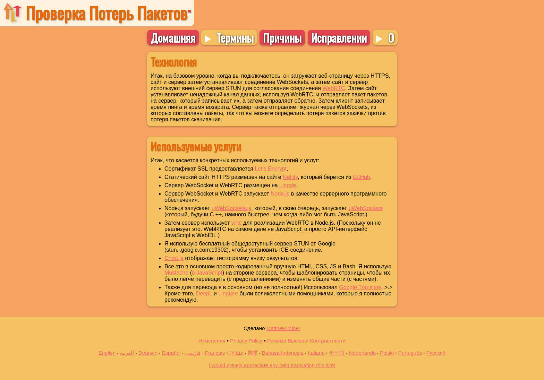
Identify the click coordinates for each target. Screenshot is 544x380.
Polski (387, 353)
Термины (235, 37)
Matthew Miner (283, 328)
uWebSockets (366, 208)
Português (410, 353)
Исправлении (339, 37)
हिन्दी (252, 353)
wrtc (236, 223)
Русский (436, 353)
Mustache (176, 273)
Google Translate (360, 287)
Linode (287, 185)
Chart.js (174, 258)
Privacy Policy (246, 341)
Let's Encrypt (271, 169)
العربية (127, 353)
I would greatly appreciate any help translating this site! (272, 365)
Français (215, 353)
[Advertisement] (73, 151)
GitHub (361, 177)
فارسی (193, 353)
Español (171, 353)
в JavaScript (207, 273)
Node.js (280, 194)
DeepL (204, 293)
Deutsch (148, 353)
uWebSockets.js (231, 208)
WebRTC (333, 88)
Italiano (316, 353)
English (107, 353)
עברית (236, 353)
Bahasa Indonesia (283, 353)
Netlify (290, 177)
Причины (282, 37)
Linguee (228, 293)
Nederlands (362, 353)
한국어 (337, 353)
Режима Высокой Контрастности (306, 341)
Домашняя (173, 37)
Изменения (212, 341)
